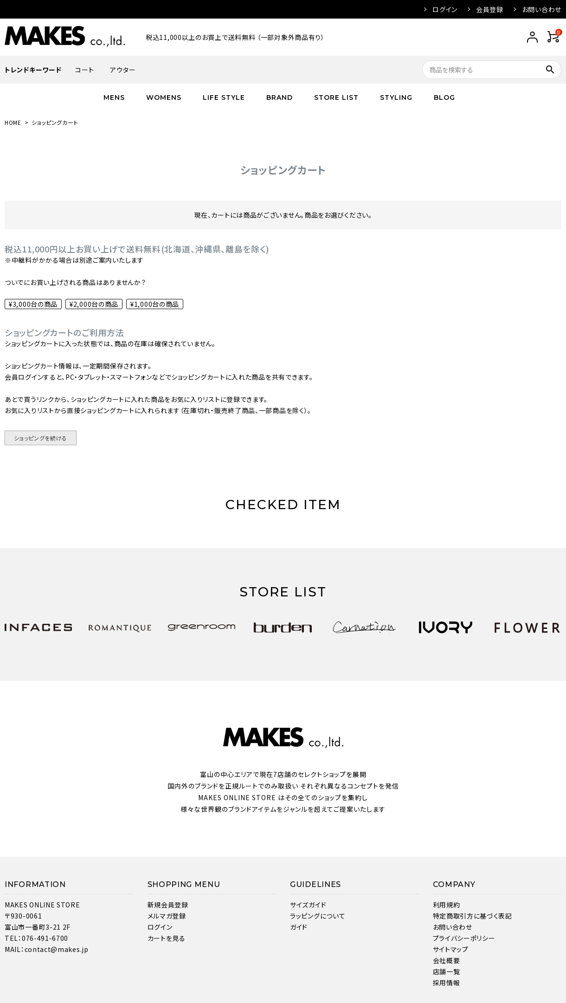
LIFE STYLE (224, 97)
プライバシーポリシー (464, 938)
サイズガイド (308, 904)
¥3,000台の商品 (33, 304)
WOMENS (163, 97)
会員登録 (489, 9)
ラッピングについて (317, 915)
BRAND (279, 97)
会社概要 (446, 960)
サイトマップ (451, 949)
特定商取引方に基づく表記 (472, 915)
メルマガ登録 (167, 915)
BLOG (444, 97)
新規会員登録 (168, 904)
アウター (122, 69)
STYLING (396, 97)
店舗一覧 (446, 971)
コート (84, 69)
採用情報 (446, 982)
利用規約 (446, 904)
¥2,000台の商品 (94, 304)
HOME (13, 122)
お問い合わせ (541, 9)
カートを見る (167, 938)
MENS (114, 97)
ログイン (444, 9)
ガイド (299, 927)
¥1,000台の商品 (154, 304)
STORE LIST (336, 97)
